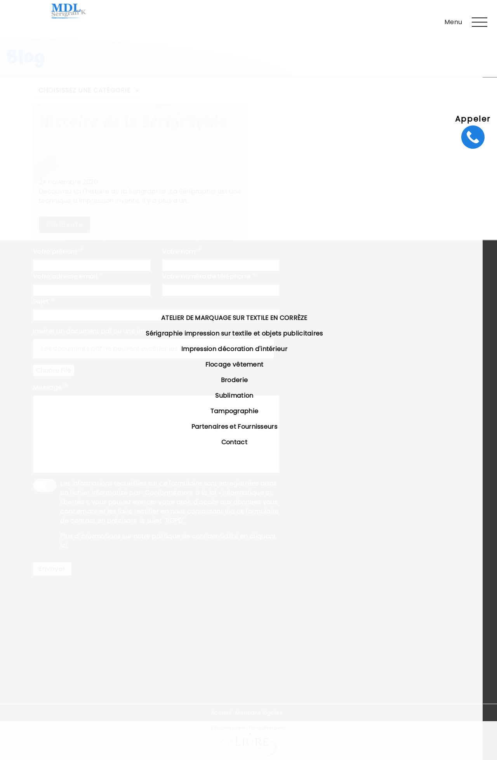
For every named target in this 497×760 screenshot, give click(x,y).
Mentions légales (258, 713)
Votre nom (182, 251)
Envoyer (52, 568)
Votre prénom (58, 251)
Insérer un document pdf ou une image (95, 331)
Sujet (44, 301)
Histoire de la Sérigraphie (133, 122)
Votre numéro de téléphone (209, 276)
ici (64, 545)
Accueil (221, 713)
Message (50, 387)
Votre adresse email (68, 276)
